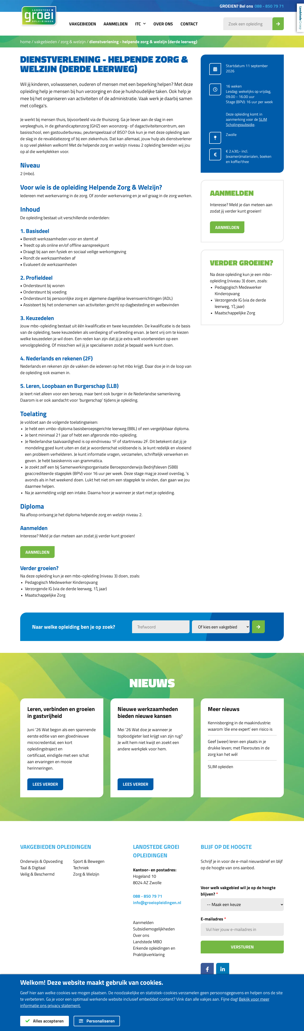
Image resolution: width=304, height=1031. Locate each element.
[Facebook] (207, 969)
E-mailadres (213, 919)
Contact (189, 24)
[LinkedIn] (222, 969)
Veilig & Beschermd (37, 874)
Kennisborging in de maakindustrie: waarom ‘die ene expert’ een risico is (240, 726)
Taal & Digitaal (32, 867)
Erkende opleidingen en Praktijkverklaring (154, 951)
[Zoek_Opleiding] (278, 23)
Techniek (81, 867)
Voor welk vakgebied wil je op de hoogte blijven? (238, 890)
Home (25, 41)
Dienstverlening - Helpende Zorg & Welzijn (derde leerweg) (143, 41)
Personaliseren (97, 1021)
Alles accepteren (44, 1021)
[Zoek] (258, 626)
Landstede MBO (147, 941)
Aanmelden (116, 24)
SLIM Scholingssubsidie (246, 121)
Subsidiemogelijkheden (154, 929)
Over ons (163, 24)
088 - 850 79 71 (269, 6)
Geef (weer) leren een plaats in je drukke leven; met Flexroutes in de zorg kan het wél (239, 747)
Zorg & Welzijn (73, 41)
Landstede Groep (300, 18)
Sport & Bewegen (88, 861)
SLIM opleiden (220, 766)
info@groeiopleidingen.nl (157, 902)
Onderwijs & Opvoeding (41, 861)
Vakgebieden (82, 24)
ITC (140, 24)
